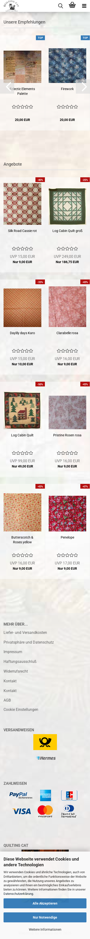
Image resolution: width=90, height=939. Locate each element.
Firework (67, 89)
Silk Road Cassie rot (22, 231)
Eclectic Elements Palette (22, 91)
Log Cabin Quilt (22, 435)
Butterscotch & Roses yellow (22, 539)
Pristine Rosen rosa (67, 435)
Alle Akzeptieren (45, 903)
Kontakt (10, 681)
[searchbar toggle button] (60, 6)
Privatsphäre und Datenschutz (29, 642)
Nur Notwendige (45, 917)
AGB (7, 700)
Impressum (13, 652)
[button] (7, 86)
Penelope (67, 537)
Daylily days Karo (22, 333)
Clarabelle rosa (67, 333)
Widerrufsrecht (16, 671)
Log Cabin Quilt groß (67, 231)
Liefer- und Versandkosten (25, 632)
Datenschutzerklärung (18, 894)
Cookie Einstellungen (21, 709)
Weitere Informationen (45, 929)
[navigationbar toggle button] (84, 6)
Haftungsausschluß (20, 661)
